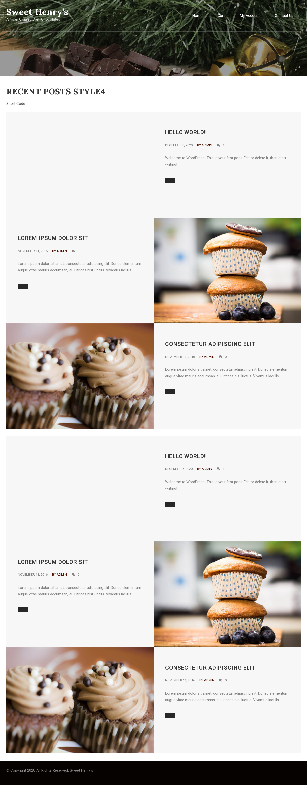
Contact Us (284, 15)
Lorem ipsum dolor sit (53, 238)
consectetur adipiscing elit (210, 344)
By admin (204, 145)
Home (197, 15)
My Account (250, 15)
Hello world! (185, 132)
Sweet (37, 11)
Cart (221, 15)
